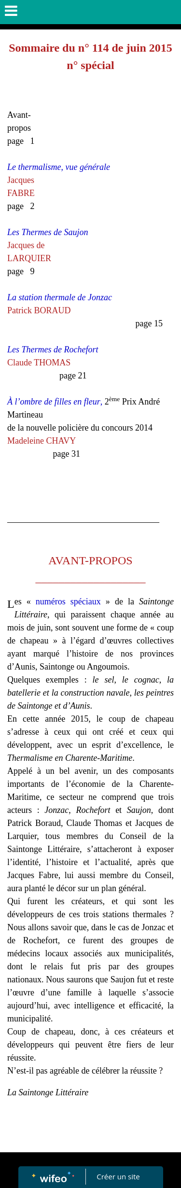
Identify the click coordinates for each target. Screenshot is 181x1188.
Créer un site (118, 1176)
